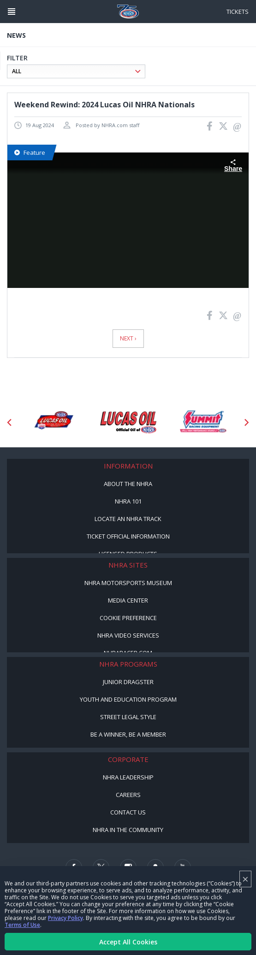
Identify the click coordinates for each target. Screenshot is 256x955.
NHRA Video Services (128, 635)
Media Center (128, 600)
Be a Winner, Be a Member (128, 734)
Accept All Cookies (128, 941)
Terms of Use (22, 925)
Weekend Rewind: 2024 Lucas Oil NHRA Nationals (104, 105)
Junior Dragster (128, 682)
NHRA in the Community (128, 830)
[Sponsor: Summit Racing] (203, 422)
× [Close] (245, 878)
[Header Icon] (11, 11)
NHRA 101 (128, 501)
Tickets (237, 11)
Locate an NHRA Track (128, 519)
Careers (128, 795)
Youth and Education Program (128, 699)
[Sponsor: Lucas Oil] (128, 422)
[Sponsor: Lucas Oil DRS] (53, 422)
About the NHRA (128, 484)
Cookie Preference (128, 618)
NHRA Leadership (128, 777)
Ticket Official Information (128, 536)
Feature (29, 152)
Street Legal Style (128, 717)
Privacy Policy (65, 918)
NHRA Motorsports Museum (128, 583)
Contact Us (128, 812)
